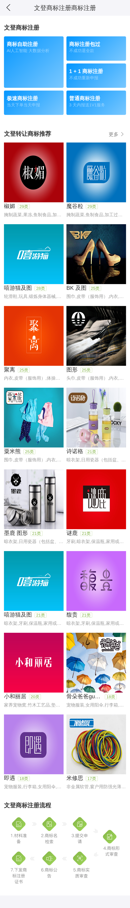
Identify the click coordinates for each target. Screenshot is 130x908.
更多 (117, 134)
